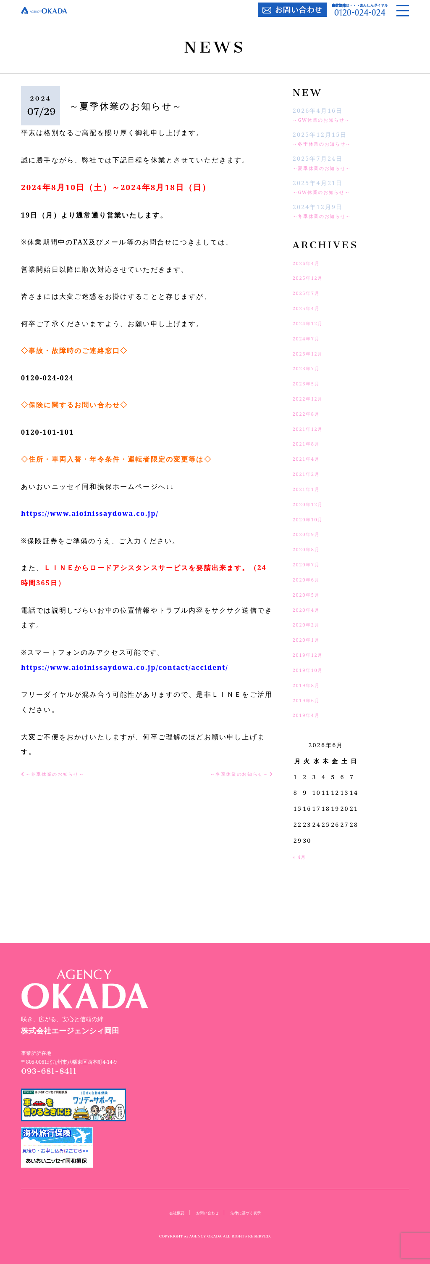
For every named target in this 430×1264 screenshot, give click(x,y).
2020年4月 (310, 609)
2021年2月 (310, 474)
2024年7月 (310, 338)
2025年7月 (310, 293)
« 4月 (301, 856)
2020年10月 (312, 519)
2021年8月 (310, 443)
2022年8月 (310, 413)
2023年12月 (312, 353)
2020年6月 (310, 579)
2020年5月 (310, 594)
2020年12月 (312, 504)
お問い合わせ (205, 1212)
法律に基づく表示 (252, 1212)
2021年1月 (310, 489)
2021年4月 (310, 458)
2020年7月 (310, 564)
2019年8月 (310, 685)
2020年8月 (310, 549)
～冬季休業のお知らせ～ (330, 143)
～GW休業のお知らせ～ (329, 119)
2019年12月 (312, 655)
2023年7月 (310, 368)
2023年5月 (310, 383)
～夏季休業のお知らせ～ (330, 168)
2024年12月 (312, 323)
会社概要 (168, 1212)
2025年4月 (310, 308)
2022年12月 (312, 398)
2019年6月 (310, 700)
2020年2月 (310, 624)
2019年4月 (310, 715)
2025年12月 (312, 277)
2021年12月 (312, 429)
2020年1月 (310, 639)
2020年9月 (310, 534)
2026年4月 (310, 263)
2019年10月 (312, 670)
